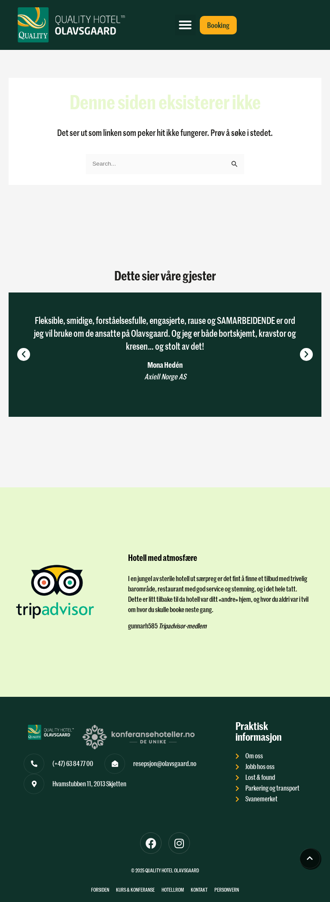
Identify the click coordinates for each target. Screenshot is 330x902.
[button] (185, 25)
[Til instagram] (179, 843)
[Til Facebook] (151, 843)
